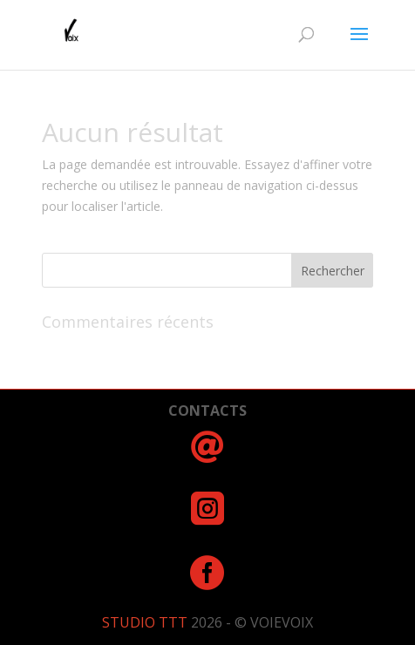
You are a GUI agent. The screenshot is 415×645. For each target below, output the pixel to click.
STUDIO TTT (146, 622)
